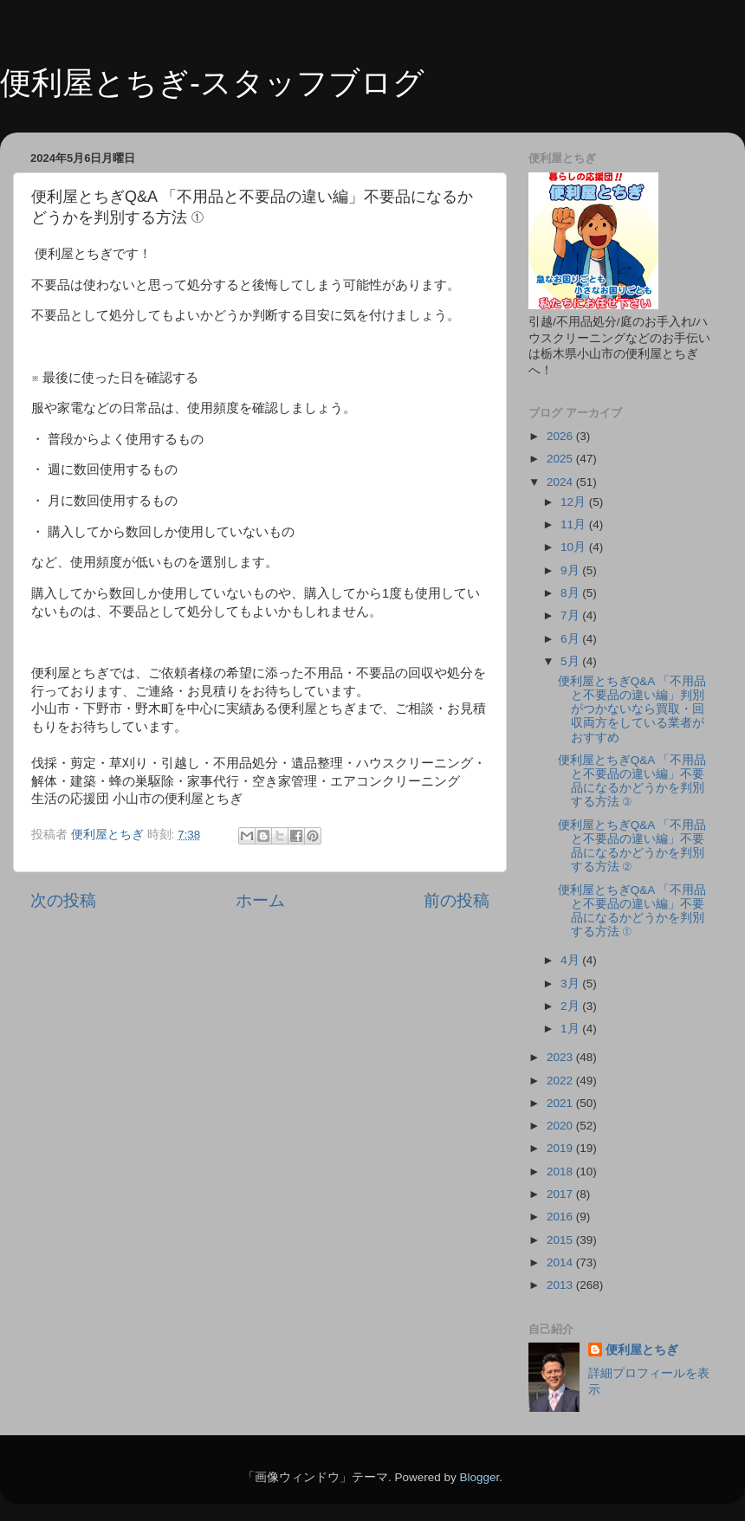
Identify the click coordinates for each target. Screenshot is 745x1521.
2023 (561, 1057)
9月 (571, 570)
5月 (571, 661)
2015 (561, 1239)
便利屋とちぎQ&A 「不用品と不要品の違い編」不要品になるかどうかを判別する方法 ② (632, 846)
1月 (571, 1028)
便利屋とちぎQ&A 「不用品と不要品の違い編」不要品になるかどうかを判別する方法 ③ (632, 781)
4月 (571, 960)
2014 (561, 1262)
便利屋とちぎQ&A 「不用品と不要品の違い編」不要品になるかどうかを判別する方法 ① (632, 911)
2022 (561, 1080)
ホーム (260, 900)
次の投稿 (63, 900)
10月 (574, 546)
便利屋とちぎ (642, 1349)
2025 (561, 458)
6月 (571, 638)
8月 (571, 592)
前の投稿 (456, 900)
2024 (561, 482)
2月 (571, 1006)
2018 (561, 1171)
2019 (561, 1148)
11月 (574, 524)
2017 (561, 1194)
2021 (561, 1103)
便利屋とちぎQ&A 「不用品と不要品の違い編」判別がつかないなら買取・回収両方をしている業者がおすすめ (632, 709)
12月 (574, 501)
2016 (561, 1216)
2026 (561, 436)
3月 (571, 983)
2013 (561, 1284)
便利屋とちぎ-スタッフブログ (212, 82)
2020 (561, 1125)
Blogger (479, 1477)
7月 (571, 615)
